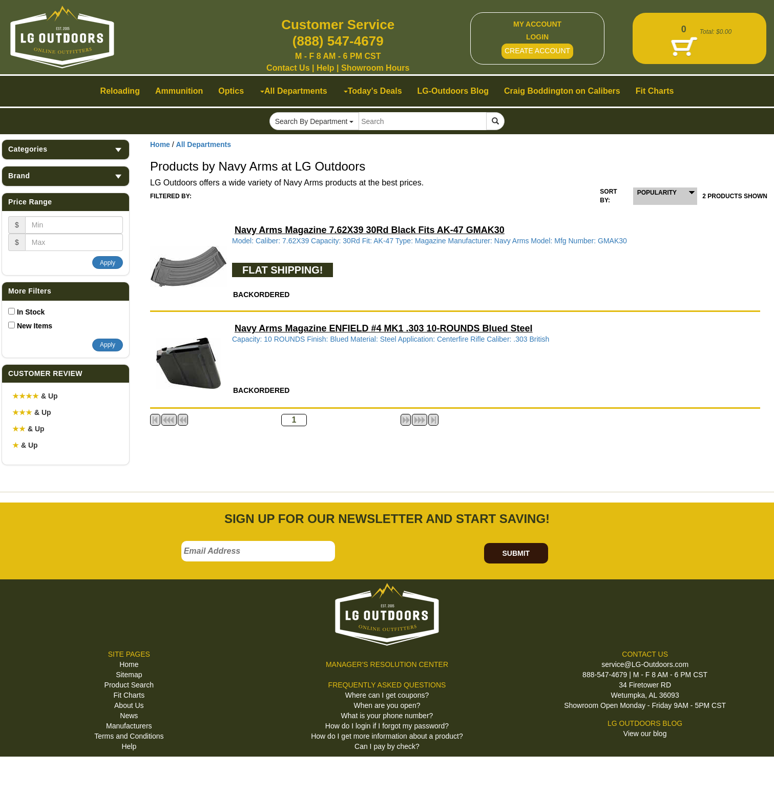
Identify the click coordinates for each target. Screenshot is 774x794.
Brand (65, 176)
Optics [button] (231, 91)
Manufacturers (129, 726)
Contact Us (287, 68)
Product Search (129, 685)
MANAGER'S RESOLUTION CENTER (387, 664)
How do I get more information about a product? (387, 736)
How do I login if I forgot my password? (387, 726)
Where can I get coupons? (387, 695)
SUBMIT (516, 553)
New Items (34, 326)
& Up (35, 396)
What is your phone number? (387, 716)
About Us (129, 705)
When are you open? (386, 705)
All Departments (203, 144)
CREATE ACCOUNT (537, 51)
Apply (107, 262)
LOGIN (537, 37)
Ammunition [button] (179, 91)
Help (325, 68)
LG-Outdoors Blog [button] (453, 91)
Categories (65, 149)
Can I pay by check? (387, 746)
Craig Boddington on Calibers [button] (562, 91)
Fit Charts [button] (655, 91)
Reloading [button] (120, 91)
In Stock (31, 312)
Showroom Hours (375, 68)
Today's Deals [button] (373, 91)
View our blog (645, 733)
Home (160, 144)
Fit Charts (128, 695)
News (129, 716)
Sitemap (129, 675)
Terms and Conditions (128, 736)
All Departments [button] (293, 91)
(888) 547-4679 (338, 41)
